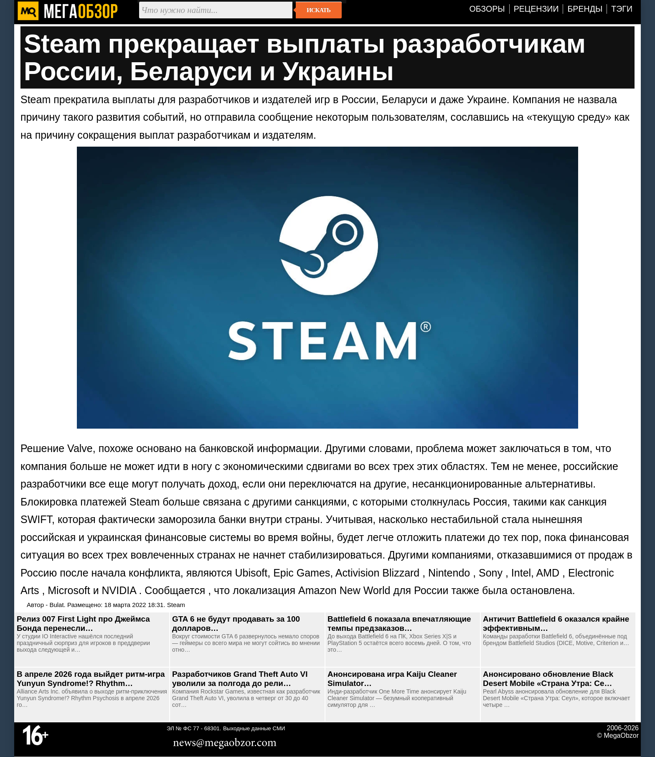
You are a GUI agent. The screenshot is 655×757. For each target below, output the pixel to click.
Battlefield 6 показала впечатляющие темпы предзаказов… (399, 624)
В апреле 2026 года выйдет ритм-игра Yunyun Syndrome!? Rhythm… (91, 679)
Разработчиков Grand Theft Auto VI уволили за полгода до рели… (239, 679)
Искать (318, 10)
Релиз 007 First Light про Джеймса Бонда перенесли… (83, 624)
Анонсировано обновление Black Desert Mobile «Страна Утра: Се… (548, 679)
